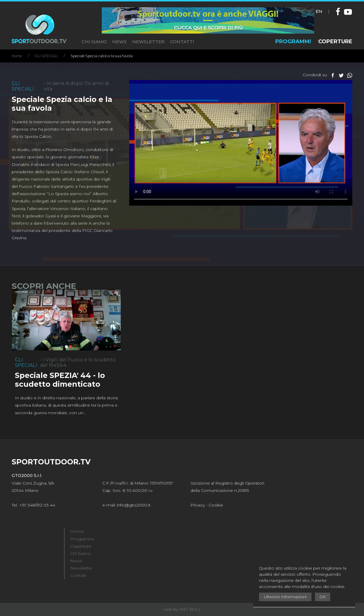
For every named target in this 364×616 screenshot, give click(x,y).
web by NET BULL (182, 609)
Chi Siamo (80, 553)
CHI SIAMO (94, 41)
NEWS (119, 41)
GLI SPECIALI (46, 56)
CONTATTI (182, 41)
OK (322, 596)
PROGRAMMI (293, 41)
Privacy (197, 505)
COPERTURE (335, 41)
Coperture (80, 546)
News (76, 560)
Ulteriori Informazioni (285, 596)
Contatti (78, 575)
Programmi (82, 539)
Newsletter (81, 568)
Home (17, 56)
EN (319, 11)
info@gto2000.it (133, 505)
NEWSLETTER (148, 41)
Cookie (216, 505)
